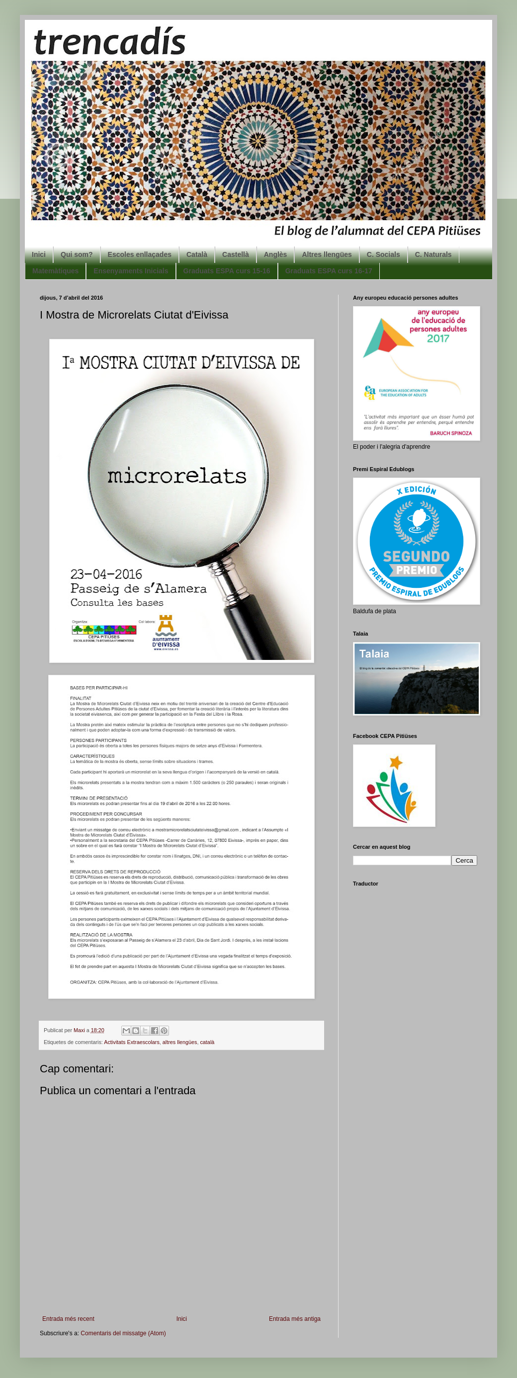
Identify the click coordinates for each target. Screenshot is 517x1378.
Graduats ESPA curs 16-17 (328, 271)
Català (196, 254)
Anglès (275, 254)
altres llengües (180, 1042)
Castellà (235, 254)
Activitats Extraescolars (132, 1042)
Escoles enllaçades (140, 254)
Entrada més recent (68, 1318)
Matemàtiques (55, 271)
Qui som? (77, 254)
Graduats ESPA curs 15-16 (226, 271)
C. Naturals (433, 254)
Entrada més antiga (295, 1318)
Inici (39, 254)
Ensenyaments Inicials (130, 271)
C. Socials (383, 254)
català (207, 1042)
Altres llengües (326, 254)
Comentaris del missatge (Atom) (123, 1333)
